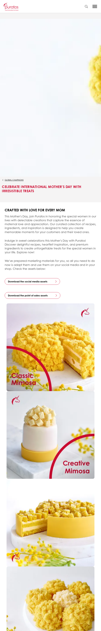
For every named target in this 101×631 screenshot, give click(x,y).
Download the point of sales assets (28, 295)
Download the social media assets (27, 281)
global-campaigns (14, 180)
